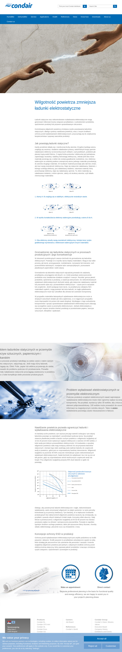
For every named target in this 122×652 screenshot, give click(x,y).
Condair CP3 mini (43, 624)
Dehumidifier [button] (22, 17)
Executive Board (101, 627)
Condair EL (41, 622)
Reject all (92, 646)
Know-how (85, 17)
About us (107, 17)
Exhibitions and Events (103, 632)
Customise (111, 646)
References (65, 17)
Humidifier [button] (10, 17)
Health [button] (55, 17)
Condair (18, 5)
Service (33, 17)
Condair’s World (72, 629)
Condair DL (41, 627)
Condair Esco (42, 629)
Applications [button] (44, 17)
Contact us (11, 22)
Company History (101, 629)
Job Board (70, 622)
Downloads (96, 17)
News (75, 17)
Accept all (101, 638)
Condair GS (41, 632)
